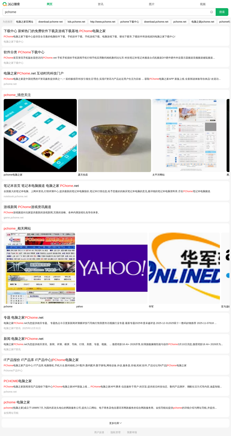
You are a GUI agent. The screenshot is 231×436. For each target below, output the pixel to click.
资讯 (100, 4)
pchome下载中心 (129, 21)
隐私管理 (116, 432)
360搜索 (12, 4)
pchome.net (179, 21)
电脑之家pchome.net (202, 21)
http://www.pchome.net (102, 21)
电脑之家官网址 (24, 21)
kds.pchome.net (76, 21)
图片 (152, 4)
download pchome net (50, 21)
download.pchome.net (156, 21)
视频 (203, 4)
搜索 (222, 11)
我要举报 (132, 432)
